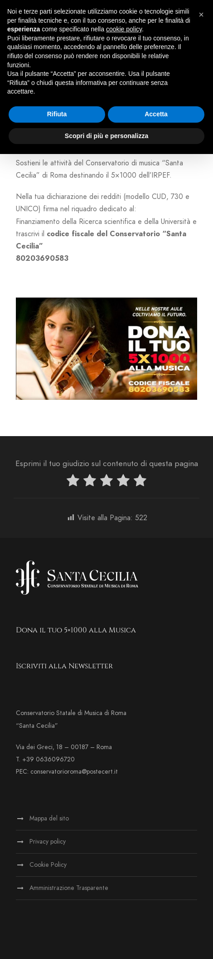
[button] (201, 14)
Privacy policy (47, 841)
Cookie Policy (48, 864)
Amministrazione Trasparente (68, 888)
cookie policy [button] (124, 29)
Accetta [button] (156, 114)
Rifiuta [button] (57, 114)
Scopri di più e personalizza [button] (106, 135)
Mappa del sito (49, 818)
